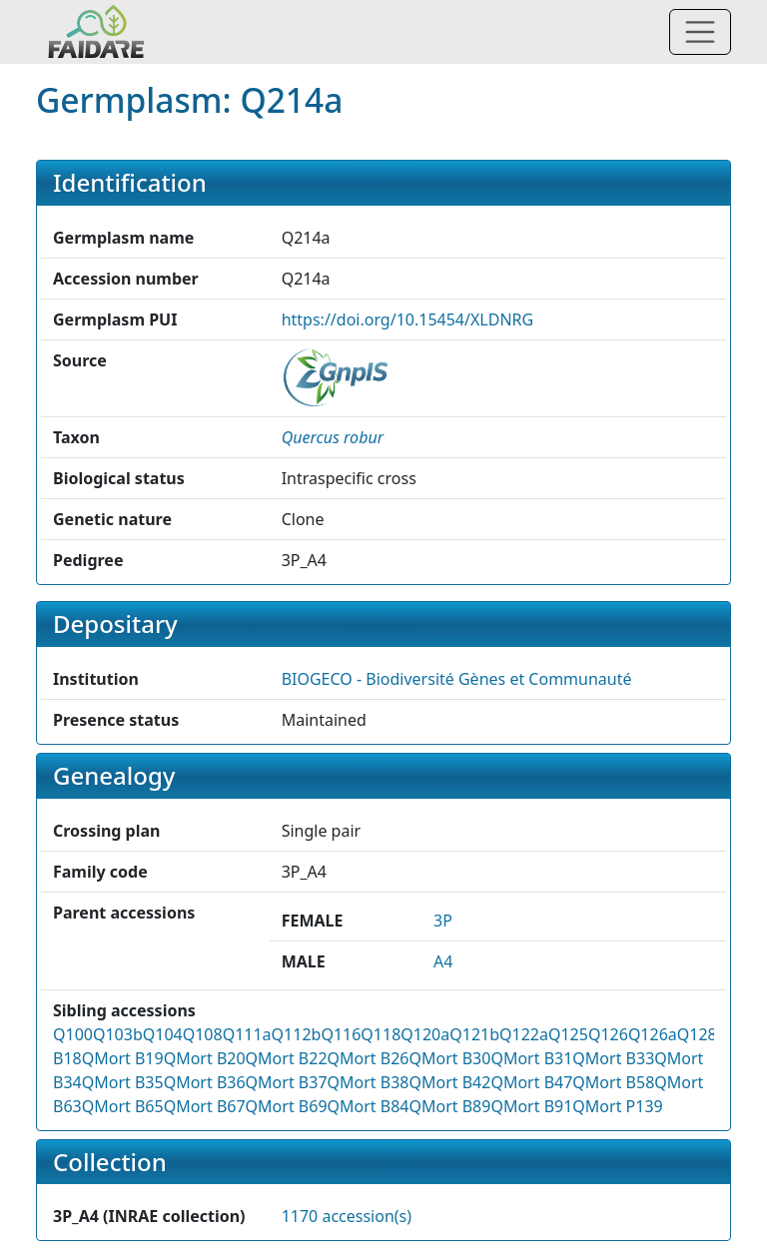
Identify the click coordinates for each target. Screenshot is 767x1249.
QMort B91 (531, 1106)
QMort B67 (205, 1106)
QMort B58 (613, 1082)
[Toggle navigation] (700, 32)
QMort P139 (617, 1106)
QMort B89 (449, 1106)
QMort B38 (368, 1082)
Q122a (523, 1034)
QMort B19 (123, 1058)
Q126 (608, 1034)
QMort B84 (368, 1106)
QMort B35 (123, 1082)
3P (442, 921)
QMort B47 (531, 1082)
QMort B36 (205, 1082)
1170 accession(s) (346, 1216)
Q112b (297, 1034)
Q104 (163, 1034)
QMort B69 (287, 1106)
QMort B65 (123, 1106)
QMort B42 (449, 1082)
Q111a (247, 1034)
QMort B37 (287, 1082)
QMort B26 (368, 1058)
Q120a (424, 1034)
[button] (333, 437)
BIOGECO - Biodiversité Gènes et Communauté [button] (457, 679)
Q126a (652, 1034)
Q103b (118, 1034)
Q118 (380, 1034)
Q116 (341, 1034)
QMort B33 (613, 1058)
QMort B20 (205, 1058)
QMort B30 (449, 1058)
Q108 (203, 1034)
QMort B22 (287, 1058)
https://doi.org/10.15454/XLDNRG (408, 319)
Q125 (568, 1034)
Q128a (701, 1034)
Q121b (474, 1034)
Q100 (73, 1034)
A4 (442, 961)
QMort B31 (531, 1058)
